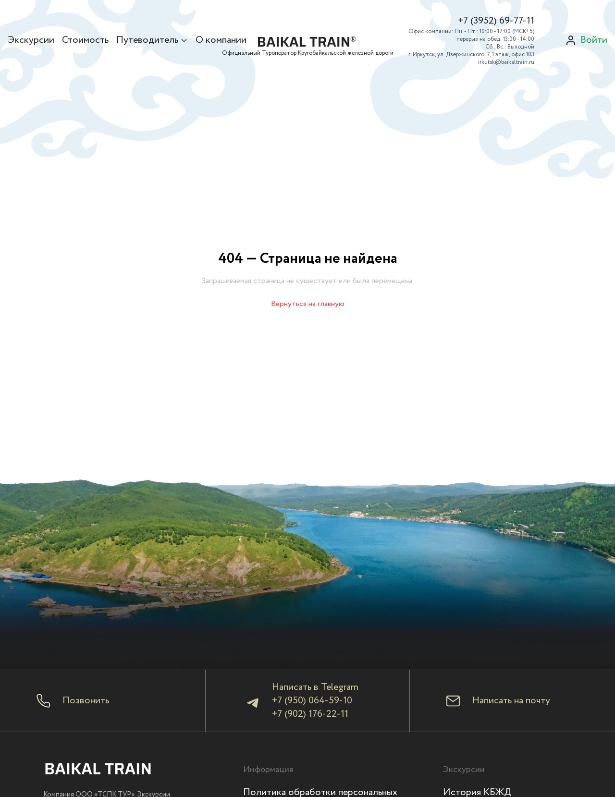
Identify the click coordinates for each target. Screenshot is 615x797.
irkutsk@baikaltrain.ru (506, 62)
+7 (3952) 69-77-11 (496, 21)
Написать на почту (511, 701)
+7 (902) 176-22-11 (310, 714)
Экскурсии (31, 40)
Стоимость (85, 40)
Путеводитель (152, 40)
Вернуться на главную (307, 303)
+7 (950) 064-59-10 (312, 701)
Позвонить (85, 701)
